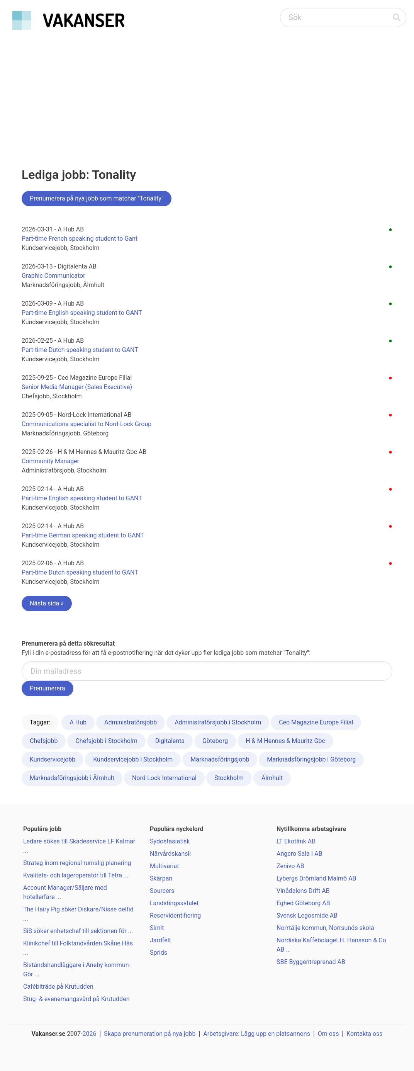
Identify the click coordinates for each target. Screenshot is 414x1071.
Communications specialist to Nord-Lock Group (86, 424)
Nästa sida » (47, 603)
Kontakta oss (364, 1033)
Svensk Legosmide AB (307, 915)
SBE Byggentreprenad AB (311, 962)
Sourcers (162, 890)
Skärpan (161, 878)
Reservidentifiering (175, 915)
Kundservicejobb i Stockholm (133, 759)
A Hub (78, 722)
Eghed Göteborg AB (303, 903)
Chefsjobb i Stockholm (106, 741)
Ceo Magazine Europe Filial (316, 722)
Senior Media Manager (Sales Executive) (77, 387)
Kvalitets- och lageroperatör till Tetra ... (76, 875)
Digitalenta (170, 741)
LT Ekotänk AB (296, 841)
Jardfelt (160, 940)
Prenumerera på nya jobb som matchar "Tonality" (96, 198)
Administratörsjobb (130, 722)
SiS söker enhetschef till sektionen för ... (78, 931)
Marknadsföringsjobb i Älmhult (72, 778)
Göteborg (215, 741)
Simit (157, 928)
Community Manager (50, 461)
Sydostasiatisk (170, 841)
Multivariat (164, 866)
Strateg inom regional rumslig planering (77, 863)
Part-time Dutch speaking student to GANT (80, 350)
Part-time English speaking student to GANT (82, 312)
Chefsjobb (44, 741)
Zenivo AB (290, 866)
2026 (90, 1033)
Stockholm (229, 778)
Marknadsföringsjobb (219, 759)
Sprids (158, 952)
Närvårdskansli (170, 853)
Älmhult (272, 778)
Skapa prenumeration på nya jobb (149, 1033)
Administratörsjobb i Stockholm (218, 722)
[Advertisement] (207, 91)
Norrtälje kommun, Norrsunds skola (325, 928)
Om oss (328, 1033)
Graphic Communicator (53, 275)
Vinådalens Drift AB (303, 890)
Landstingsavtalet (174, 903)
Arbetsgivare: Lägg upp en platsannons (256, 1033)
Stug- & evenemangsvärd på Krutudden (76, 999)
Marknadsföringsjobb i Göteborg (311, 759)
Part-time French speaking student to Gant (79, 238)
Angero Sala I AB (299, 853)
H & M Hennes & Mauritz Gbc (285, 741)
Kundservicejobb (52, 759)
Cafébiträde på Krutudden (58, 986)
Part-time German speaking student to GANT (83, 535)
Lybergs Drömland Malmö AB (316, 878)
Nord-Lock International (164, 778)
